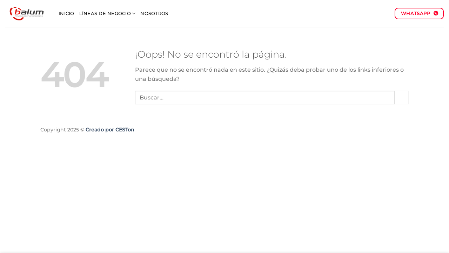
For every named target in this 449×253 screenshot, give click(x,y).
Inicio (66, 13)
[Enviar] (402, 97)
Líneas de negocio (107, 13)
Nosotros (154, 13)
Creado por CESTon (110, 129)
